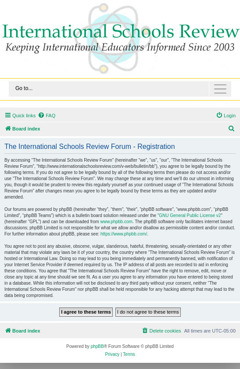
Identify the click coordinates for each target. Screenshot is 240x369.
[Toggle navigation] (120, 89)
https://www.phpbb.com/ (123, 234)
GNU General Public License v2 (190, 215)
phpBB (97, 346)
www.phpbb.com (116, 221)
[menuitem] (46, 115)
